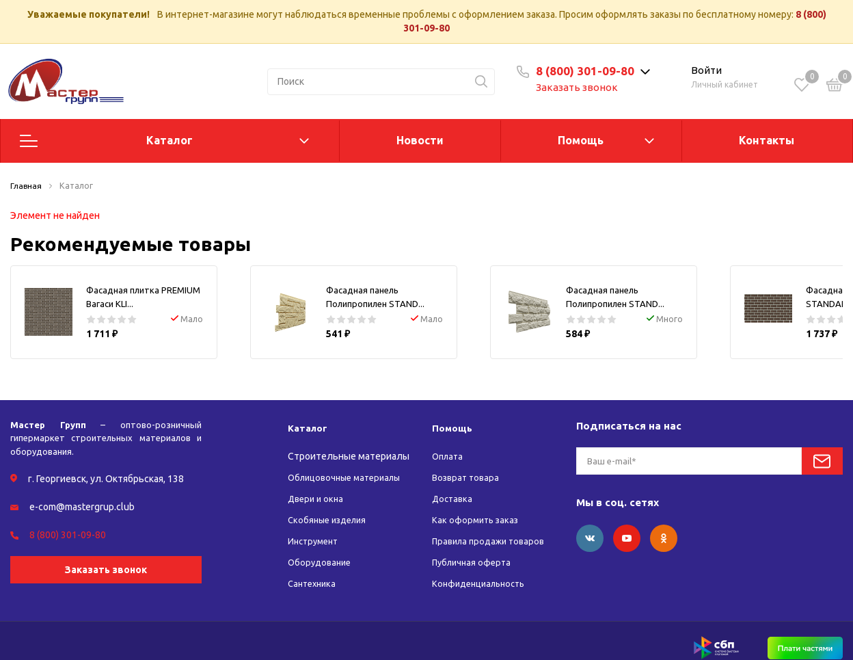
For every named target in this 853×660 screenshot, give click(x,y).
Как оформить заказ (477, 506)
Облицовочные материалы (349, 463)
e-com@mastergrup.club (82, 493)
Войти (706, 70)
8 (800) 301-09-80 (585, 70)
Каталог (169, 140)
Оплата (449, 442)
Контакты (766, 140)
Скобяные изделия (330, 506)
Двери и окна (317, 484)
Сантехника (314, 569)
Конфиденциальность (482, 569)
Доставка (453, 484)
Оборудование (321, 548)
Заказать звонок (577, 87)
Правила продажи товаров (492, 527)
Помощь (581, 140)
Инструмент (315, 527)
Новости (420, 140)
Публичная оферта (474, 548)
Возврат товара (467, 463)
